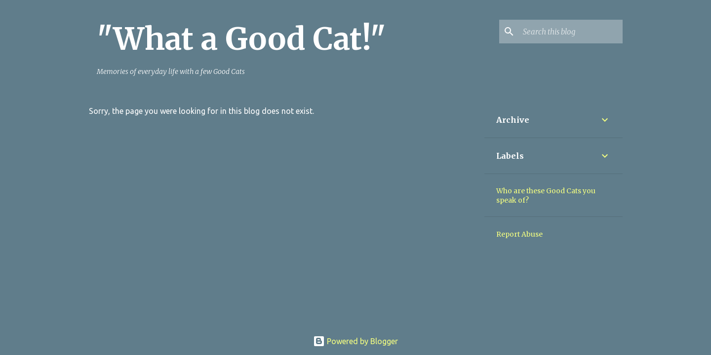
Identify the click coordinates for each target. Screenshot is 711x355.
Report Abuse (519, 234)
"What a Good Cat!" (241, 39)
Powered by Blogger (355, 341)
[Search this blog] (571, 31)
